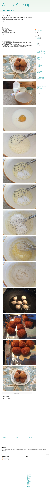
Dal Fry (38, 87)
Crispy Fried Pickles (39, 88)
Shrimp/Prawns (29, 481)
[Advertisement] (17, 429)
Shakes (28, 480)
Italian (27, 472)
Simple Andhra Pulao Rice (40, 77)
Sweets (28, 484)
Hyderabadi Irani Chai (39, 92)
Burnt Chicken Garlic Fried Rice (41, 51)
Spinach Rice (38, 59)
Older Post (30, 437)
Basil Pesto (38, 72)
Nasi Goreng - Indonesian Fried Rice (41, 73)
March (38, 45)
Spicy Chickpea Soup (39, 80)
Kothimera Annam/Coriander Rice (41, 53)
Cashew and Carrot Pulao (40, 47)
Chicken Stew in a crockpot (40, 78)
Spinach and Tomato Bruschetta (41, 60)
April (37, 44)
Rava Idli (38, 58)
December (38, 37)
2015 (37, 95)
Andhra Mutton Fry (39, 50)
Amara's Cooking (15, 5)
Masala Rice (38, 52)
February (38, 46)
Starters (28, 482)
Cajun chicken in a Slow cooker (41, 63)
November (38, 38)
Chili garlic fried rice (39, 79)
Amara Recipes (10, 10)
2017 (37, 35)
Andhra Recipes (29, 457)
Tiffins (27, 485)
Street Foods (28, 483)
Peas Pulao (38, 64)
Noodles (28, 475)
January (38, 93)
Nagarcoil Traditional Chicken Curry (41, 86)
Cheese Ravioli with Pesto (40, 71)
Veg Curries (28, 486)
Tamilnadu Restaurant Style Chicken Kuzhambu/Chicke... (41, 83)
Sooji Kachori (38, 70)
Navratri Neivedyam (29, 474)
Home (4, 10)
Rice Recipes (28, 478)
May (37, 43)
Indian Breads (28, 471)
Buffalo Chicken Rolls (39, 65)
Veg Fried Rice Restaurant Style (41, 66)
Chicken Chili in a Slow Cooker (41, 76)
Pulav (27, 477)
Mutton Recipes (29, 473)
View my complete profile (38, 30)
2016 (37, 36)
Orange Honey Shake (39, 57)
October (38, 39)
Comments (4, 459)
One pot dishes (29, 476)
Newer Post (4, 437)
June (37, 42)
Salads (27, 479)
